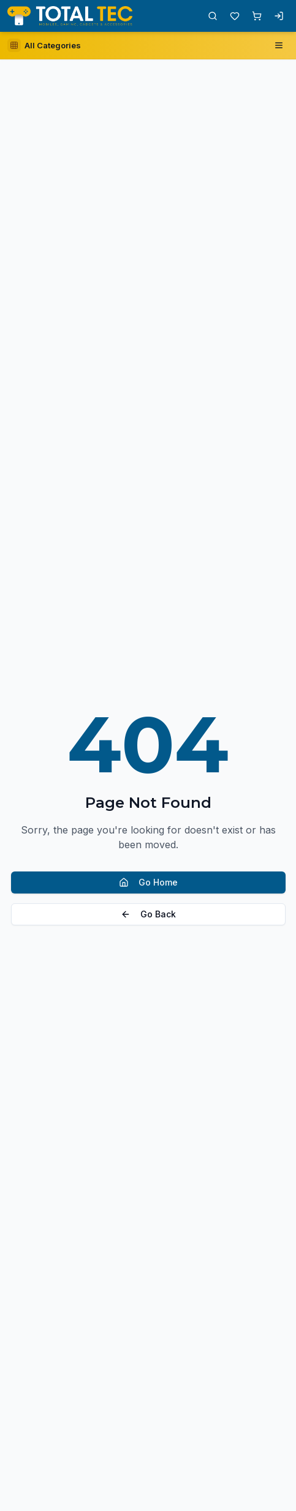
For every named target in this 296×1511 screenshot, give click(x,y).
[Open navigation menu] (279, 45)
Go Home (148, 882)
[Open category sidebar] (44, 45)
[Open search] (212, 16)
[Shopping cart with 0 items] (257, 16)
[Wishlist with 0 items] (235, 16)
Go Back (148, 914)
